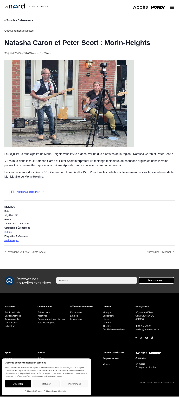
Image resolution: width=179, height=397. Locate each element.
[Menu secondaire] (172, 8)
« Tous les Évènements (18, 20)
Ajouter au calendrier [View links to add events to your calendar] (28, 192)
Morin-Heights (11, 241)
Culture (8, 232)
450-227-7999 (143, 326)
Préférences (74, 384)
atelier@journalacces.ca (147, 329)
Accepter (18, 384)
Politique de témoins (33, 391)
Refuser (46, 384)
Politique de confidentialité (55, 391)
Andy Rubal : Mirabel (159, 252)
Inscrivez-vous (156, 280)
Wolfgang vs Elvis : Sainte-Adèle (26, 252)
